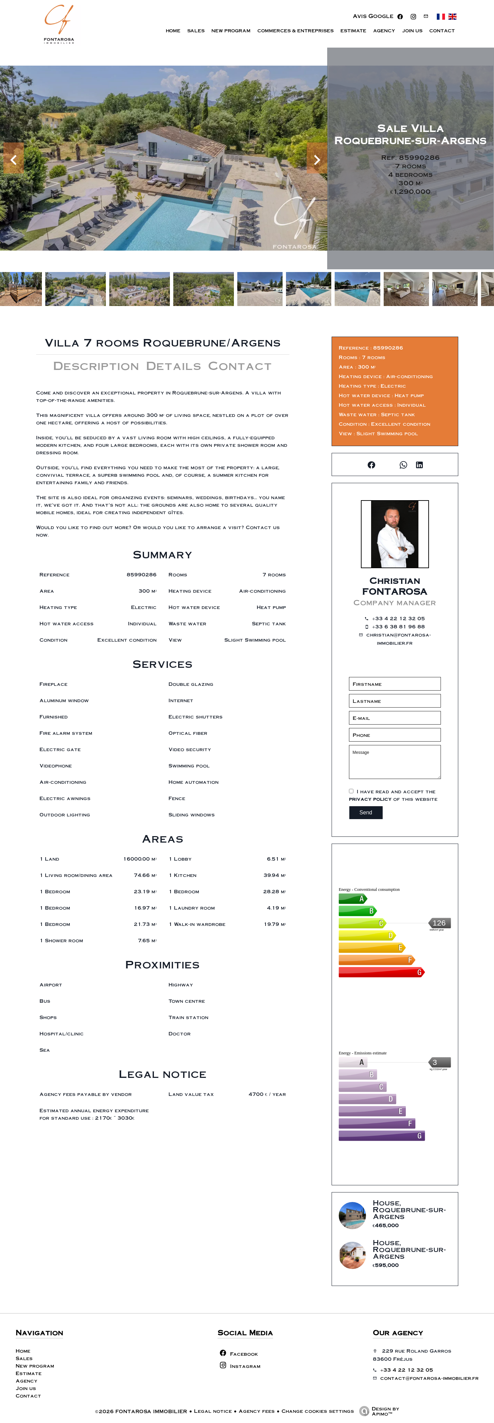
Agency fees (257, 1411)
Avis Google (373, 15)
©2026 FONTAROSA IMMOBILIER (141, 1411)
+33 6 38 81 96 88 (398, 626)
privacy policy (370, 799)
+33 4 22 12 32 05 (398, 618)
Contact (240, 365)
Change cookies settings (318, 1411)
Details (173, 365)
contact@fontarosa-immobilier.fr (429, 1378)
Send (366, 812)
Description (96, 365)
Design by (377, 1410)
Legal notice (213, 1411)
